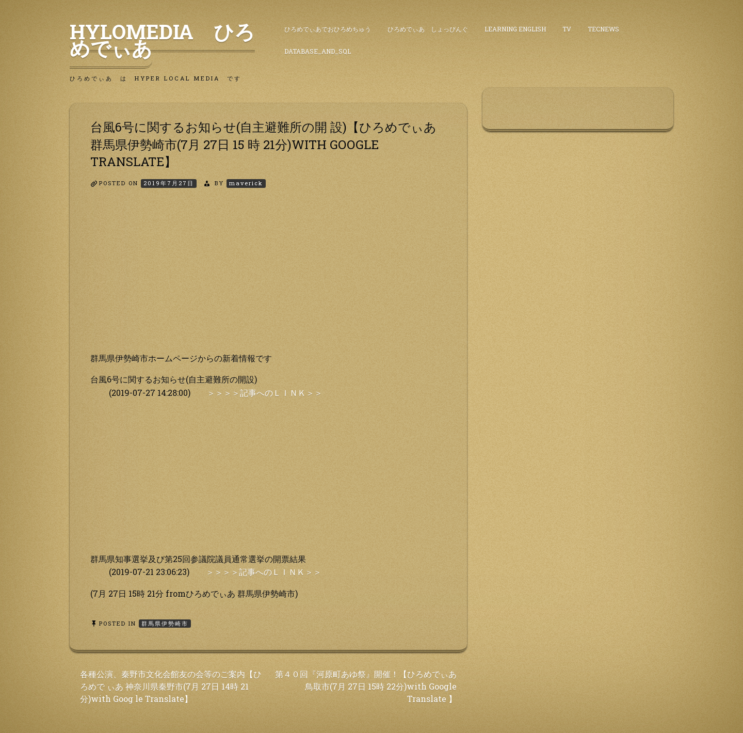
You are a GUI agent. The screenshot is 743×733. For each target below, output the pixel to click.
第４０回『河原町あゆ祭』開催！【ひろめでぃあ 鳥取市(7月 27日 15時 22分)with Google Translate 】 (366, 686)
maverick (246, 183)
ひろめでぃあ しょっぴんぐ (427, 29)
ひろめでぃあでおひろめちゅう (327, 29)
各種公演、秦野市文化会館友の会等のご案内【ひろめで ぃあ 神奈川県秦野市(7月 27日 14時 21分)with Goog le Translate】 (171, 686)
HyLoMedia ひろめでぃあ (162, 39)
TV (566, 29)
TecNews (603, 29)
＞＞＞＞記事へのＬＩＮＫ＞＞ (264, 392)
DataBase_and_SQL (317, 51)
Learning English (515, 29)
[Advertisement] (268, 279)
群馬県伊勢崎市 (164, 623)
